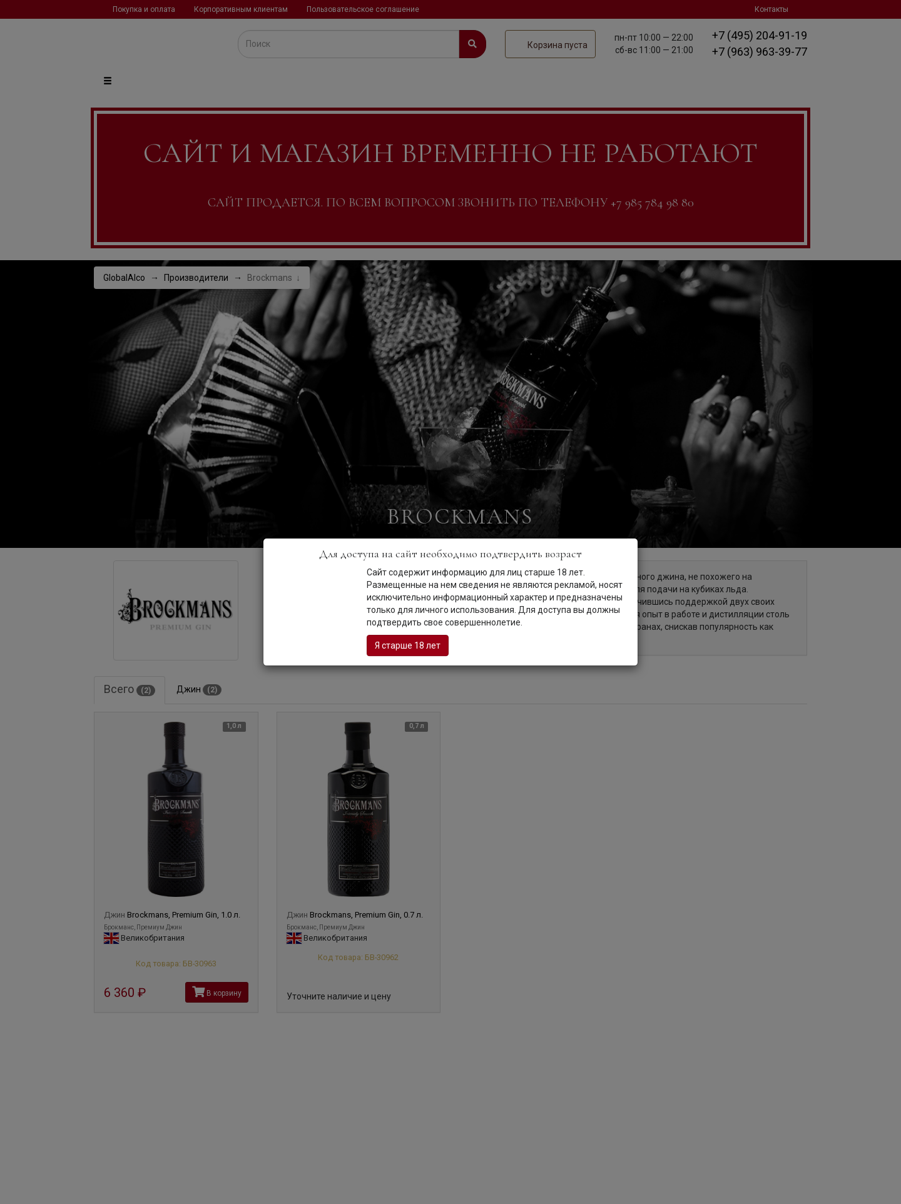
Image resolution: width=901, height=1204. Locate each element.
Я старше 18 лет (407, 645)
